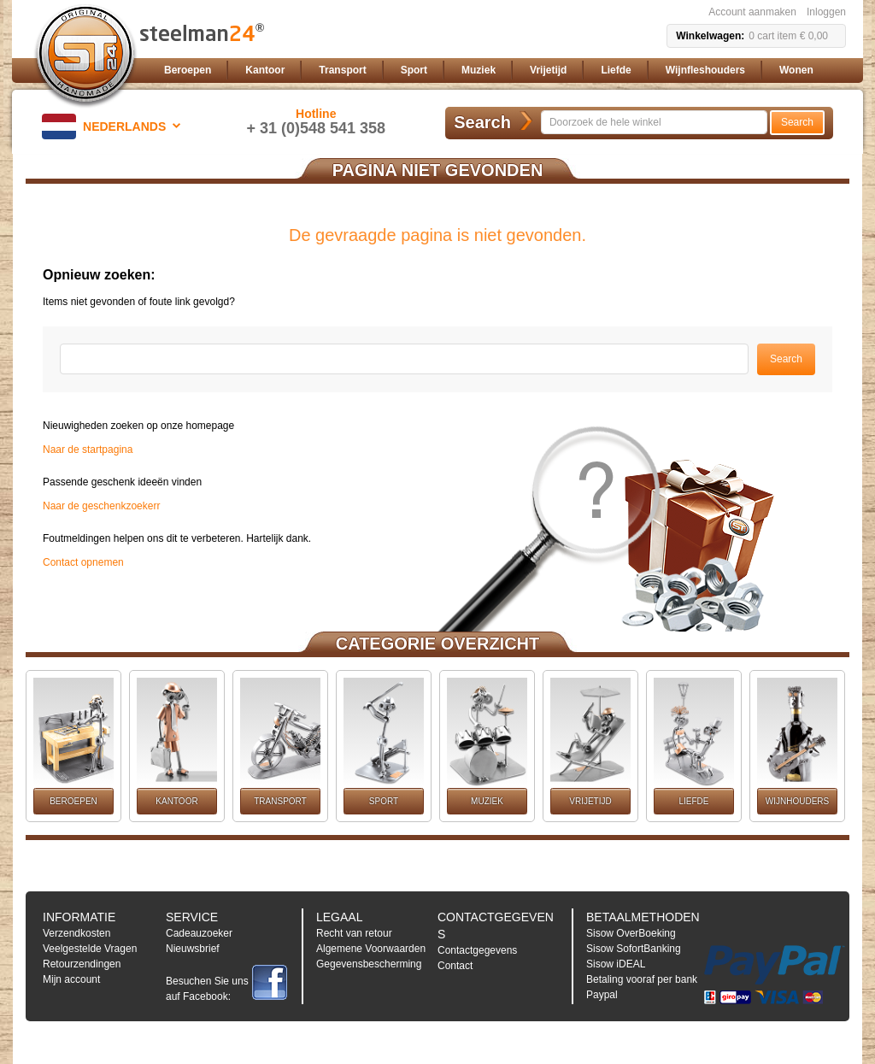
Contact (455, 966)
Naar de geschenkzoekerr (101, 506)
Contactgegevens (477, 950)
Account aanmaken (752, 12)
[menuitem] (187, 70)
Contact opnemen (83, 562)
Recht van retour (354, 933)
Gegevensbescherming (368, 964)
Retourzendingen (81, 964)
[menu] (501, 70)
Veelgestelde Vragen (90, 949)
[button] (114, 126)
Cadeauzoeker (199, 933)
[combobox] (654, 122)
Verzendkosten (76, 933)
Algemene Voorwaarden (371, 949)
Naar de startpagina (87, 450)
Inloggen (826, 12)
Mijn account (71, 979)
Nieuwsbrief (193, 949)
